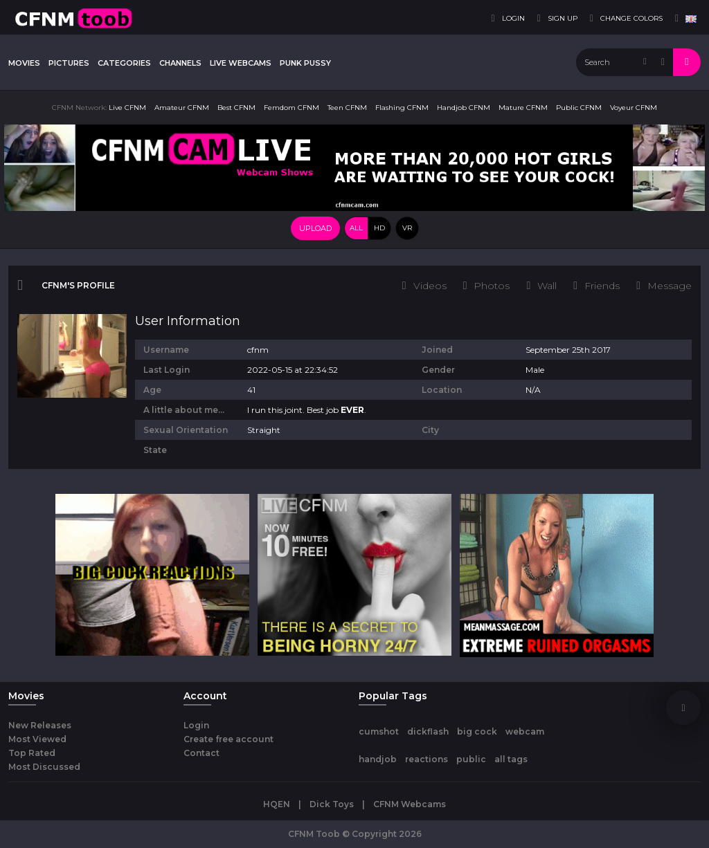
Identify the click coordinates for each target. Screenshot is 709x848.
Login (196, 725)
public (471, 759)
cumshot (379, 731)
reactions (426, 759)
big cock (477, 731)
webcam (524, 731)
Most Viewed (37, 739)
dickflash (428, 731)
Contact (201, 753)
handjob (378, 759)
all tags (511, 759)
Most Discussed (44, 767)
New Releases (39, 725)
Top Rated (31, 753)
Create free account (228, 739)
